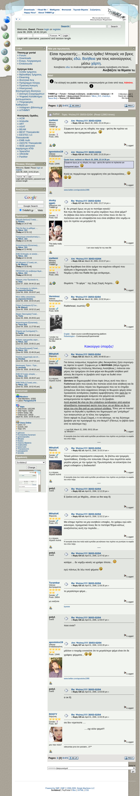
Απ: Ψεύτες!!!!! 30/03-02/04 (86, 120)
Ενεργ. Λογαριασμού (30, 61)
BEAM (22, 129)
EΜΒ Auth (24, 140)
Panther (23, 156)
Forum (22, 55)
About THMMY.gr (46, 12)
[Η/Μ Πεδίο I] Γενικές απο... (27, 383)
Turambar (54, 582)
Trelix (20, 316)
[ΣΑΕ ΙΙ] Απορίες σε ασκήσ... (27, 254)
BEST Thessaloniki (29, 132)
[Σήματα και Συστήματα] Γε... (27, 331)
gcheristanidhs (23, 437)
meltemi (53, 120)
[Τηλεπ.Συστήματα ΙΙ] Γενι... (27, 305)
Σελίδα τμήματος (28, 71)
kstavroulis (22, 447)
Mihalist (21, 439)
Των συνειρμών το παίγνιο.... (27, 288)
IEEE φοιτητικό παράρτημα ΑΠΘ (25, 147)
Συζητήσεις (95, 10)
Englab (67, 334)
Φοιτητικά (66, 10)
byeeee (67, 607)
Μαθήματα (54, 10)
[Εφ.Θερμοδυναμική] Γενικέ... (27, 348)
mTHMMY (24, 110)
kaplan (21, 333)
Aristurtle (23, 121)
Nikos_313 (22, 230)
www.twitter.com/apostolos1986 (77, 190)
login (46, 29)
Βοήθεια (88, 59)
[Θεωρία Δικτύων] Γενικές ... (27, 220)
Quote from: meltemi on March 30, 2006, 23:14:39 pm (87, 160)
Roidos (21, 222)
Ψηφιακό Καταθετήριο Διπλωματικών (29, 98)
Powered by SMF (52, 788)
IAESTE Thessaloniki (30, 143)
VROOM (23, 154)
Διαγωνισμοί (73, 96)
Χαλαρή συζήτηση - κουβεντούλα (83, 94)
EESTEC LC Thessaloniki (24, 136)
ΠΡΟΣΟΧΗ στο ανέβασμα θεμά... (29, 271)
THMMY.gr (52, 94)
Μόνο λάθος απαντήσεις (25, 297)
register (57, 29)
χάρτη (96, 63)
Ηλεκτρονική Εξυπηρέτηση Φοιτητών (28, 89)
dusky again (52, 201)
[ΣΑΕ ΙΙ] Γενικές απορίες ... (26, 374)
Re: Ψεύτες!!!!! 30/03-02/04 (86, 201)
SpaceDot (24, 151)
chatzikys (106, 96)
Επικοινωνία (25, 63)
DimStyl (21, 359)
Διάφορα (105, 94)
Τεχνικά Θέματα (80, 10)
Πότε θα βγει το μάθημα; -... (27, 228)
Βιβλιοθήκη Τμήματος (30, 74)
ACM (22, 118)
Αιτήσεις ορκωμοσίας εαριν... (27, 340)
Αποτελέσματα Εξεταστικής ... (28, 245)
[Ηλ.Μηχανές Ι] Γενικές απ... (27, 263)
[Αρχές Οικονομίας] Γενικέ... (27, 314)
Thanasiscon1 (23, 449)
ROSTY (53, 714)
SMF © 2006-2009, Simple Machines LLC (78, 788)
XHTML (80, 790)
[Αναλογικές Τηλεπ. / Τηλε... (27, 366)
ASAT (22, 126)
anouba (21, 453)
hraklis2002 (22, 445)
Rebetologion (69, 336)
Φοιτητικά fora (26, 80)
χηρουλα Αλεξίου (25, 290)
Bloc (74, 790)
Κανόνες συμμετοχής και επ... (28, 357)
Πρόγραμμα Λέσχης (29, 82)
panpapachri (23, 451)
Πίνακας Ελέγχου (25, 164)
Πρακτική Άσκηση (28, 85)
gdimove (21, 433)
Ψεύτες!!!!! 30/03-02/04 (69, 98)
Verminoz (54, 296)
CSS (87, 790)
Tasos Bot (22, 325)
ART (21, 123)
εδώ (77, 59)
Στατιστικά (22, 391)
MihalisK (54, 353)
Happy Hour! (30, 12)
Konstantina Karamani (27, 435)
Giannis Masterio (24, 443)
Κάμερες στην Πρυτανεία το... (28, 280)
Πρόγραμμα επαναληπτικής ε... (28, 237)
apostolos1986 (57, 151)
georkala (22, 368)
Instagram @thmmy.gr (31, 107)
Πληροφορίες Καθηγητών (24, 103)
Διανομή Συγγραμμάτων (31, 93)
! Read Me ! (42, 10)
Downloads (29, 10)
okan (20, 282)
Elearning (24, 77)
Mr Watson (23, 265)
